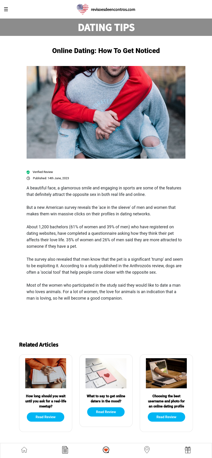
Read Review (45, 417)
